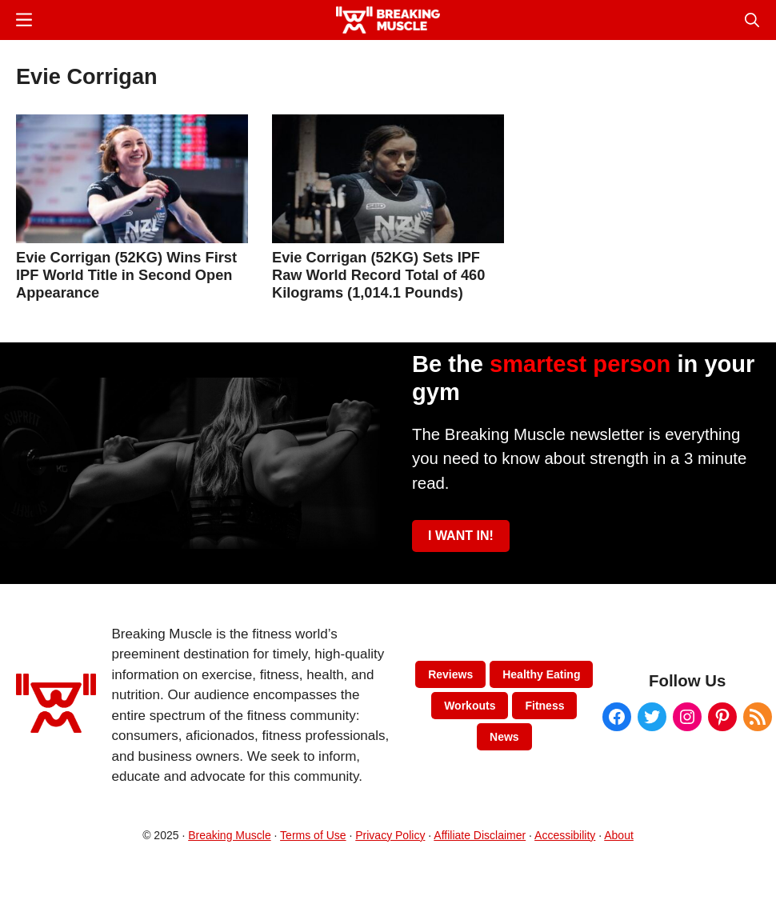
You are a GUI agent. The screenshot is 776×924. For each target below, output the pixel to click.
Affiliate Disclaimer (480, 835)
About (619, 835)
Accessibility (564, 835)
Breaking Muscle (229, 835)
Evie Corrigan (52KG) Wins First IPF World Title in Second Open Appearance (126, 275)
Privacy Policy (390, 835)
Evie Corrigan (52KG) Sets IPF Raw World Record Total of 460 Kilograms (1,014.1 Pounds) (378, 275)
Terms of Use (313, 835)
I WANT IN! (461, 535)
